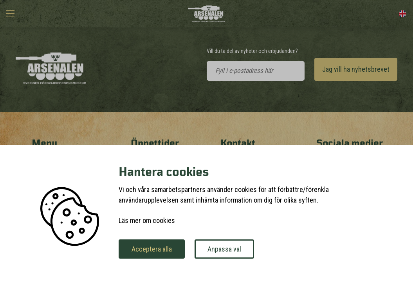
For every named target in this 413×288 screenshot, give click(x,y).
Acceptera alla (152, 249)
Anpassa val (224, 249)
